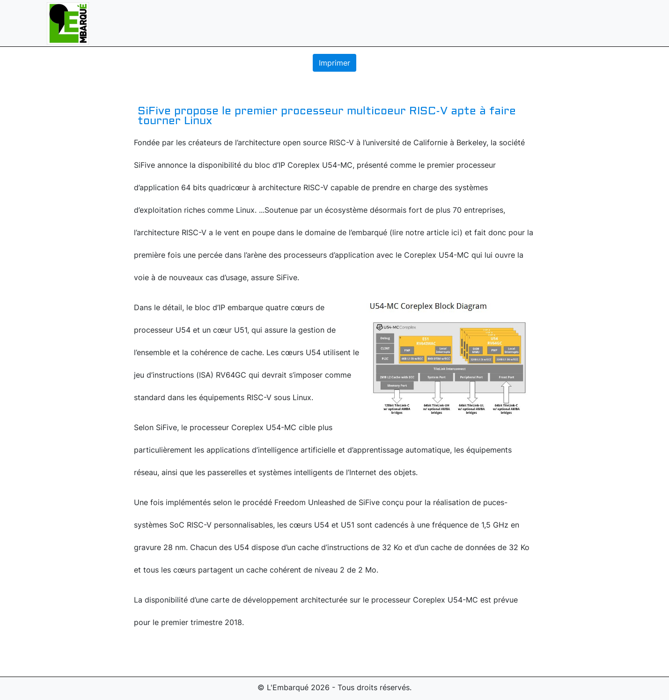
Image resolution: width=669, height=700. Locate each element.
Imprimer (334, 62)
